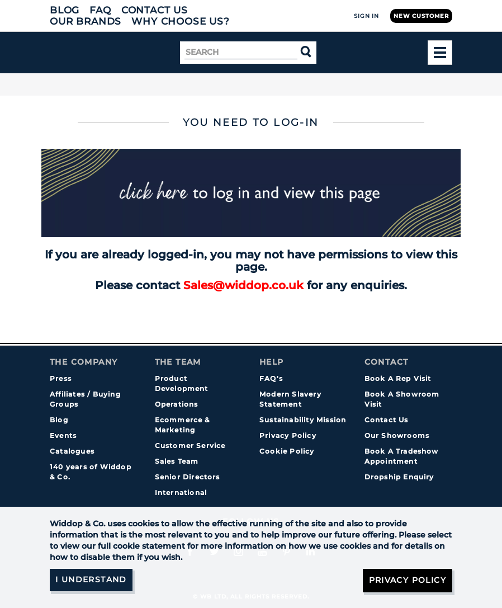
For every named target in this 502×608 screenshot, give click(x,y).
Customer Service (190, 445)
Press (61, 378)
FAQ (100, 10)
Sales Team (177, 461)
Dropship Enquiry (399, 477)
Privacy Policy (287, 435)
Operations (176, 404)
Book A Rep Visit (398, 378)
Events (63, 435)
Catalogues (72, 451)
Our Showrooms (397, 435)
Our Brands (85, 21)
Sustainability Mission (302, 420)
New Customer (421, 16)
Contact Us (154, 10)
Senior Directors (187, 477)
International (181, 492)
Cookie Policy (287, 451)
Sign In (366, 16)
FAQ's (271, 378)
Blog (64, 10)
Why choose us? (180, 21)
